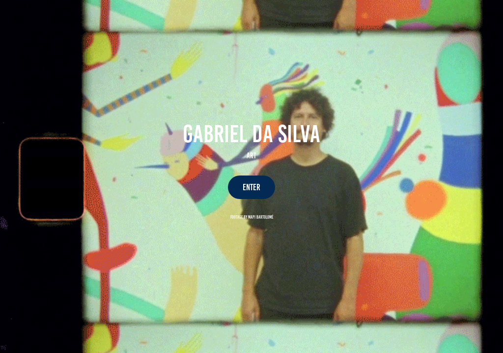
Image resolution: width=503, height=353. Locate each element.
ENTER (251, 187)
